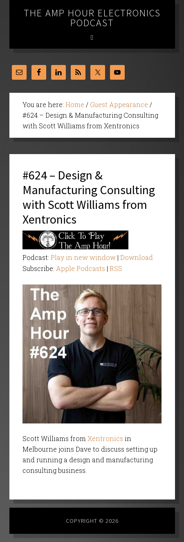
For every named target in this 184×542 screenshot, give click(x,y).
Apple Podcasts (80, 268)
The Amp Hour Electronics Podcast (92, 18)
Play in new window (83, 257)
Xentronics (105, 438)
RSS (116, 268)
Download (136, 257)
